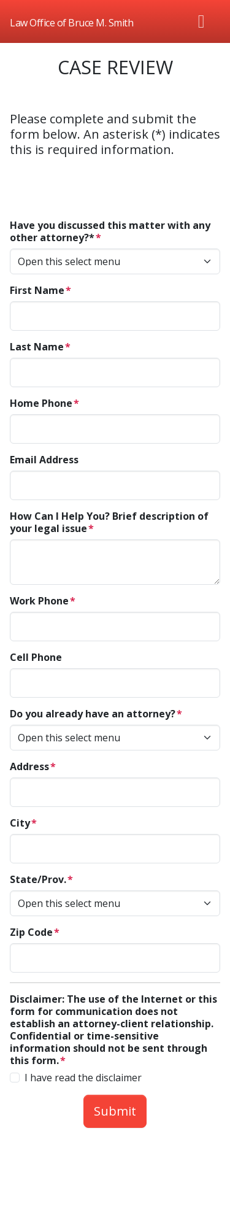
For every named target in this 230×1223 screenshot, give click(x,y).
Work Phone (39, 601)
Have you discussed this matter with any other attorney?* (110, 231)
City (20, 823)
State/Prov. (38, 879)
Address (29, 766)
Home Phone (41, 403)
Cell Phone (36, 657)
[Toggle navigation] (202, 21)
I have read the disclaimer (83, 1077)
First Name (37, 290)
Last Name (37, 347)
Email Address (44, 459)
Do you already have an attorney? (92, 714)
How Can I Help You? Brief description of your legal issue (109, 522)
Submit (115, 1111)
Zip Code (31, 932)
